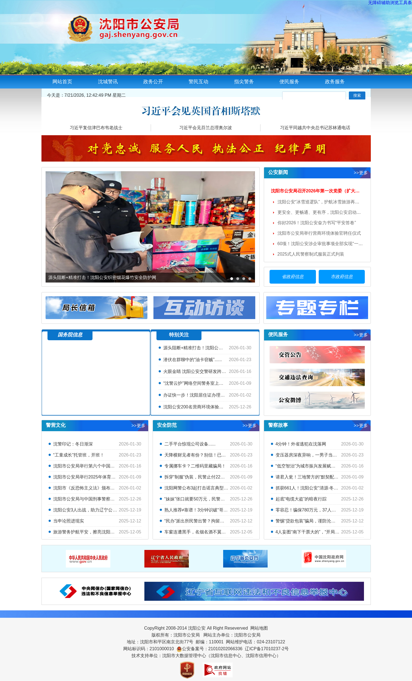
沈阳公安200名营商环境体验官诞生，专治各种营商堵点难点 (222, 407)
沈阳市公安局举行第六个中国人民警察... (92, 466)
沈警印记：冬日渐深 (73, 444)
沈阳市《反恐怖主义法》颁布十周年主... (92, 488)
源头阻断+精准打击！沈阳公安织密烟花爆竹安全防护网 (217, 347)
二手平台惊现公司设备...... (190, 444)
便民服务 (289, 81)
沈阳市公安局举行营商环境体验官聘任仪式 (319, 233)
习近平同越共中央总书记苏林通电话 (315, 127)
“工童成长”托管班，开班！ (79, 455)
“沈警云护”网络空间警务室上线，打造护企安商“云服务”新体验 (223, 383)
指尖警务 (244, 81)
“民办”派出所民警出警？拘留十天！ (198, 521)
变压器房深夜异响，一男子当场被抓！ (313, 455)
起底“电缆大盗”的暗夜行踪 (301, 499)
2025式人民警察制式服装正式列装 (311, 254)
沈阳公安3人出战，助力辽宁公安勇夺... (91, 510)
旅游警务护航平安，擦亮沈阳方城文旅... (92, 532)
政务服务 (335, 81)
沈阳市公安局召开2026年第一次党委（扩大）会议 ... (322, 191)
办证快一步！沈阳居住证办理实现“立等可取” (206, 395)
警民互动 (198, 81)
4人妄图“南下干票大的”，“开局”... (308, 532)
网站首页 (62, 81)
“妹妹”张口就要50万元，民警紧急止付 (201, 499)
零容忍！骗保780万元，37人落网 (308, 510)
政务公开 (153, 81)
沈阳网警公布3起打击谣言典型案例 (198, 488)
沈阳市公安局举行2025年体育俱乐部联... (93, 477)
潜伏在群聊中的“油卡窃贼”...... (192, 359)
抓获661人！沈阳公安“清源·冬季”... (309, 488)
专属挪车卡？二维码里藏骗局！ (195, 466)
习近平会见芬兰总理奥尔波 (205, 127)
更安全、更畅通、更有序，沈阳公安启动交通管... (325, 212)
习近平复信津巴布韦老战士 (96, 127)
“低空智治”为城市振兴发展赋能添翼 (310, 466)
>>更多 (361, 172)
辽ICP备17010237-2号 (267, 648)
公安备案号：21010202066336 (212, 648)
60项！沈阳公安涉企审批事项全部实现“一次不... (324, 243)
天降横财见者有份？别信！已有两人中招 (203, 455)
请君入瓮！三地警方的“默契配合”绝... (312, 477)
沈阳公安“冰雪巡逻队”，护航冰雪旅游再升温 (321, 202)
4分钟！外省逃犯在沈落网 (301, 444)
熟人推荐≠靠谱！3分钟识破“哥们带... (200, 510)
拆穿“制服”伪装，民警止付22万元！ (199, 477)
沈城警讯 (108, 81)
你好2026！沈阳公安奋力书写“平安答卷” (317, 222)
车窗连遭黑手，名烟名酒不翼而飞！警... (203, 532)
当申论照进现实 (68, 521)
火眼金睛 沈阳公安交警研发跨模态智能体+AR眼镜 (212, 371)
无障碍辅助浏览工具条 (390, 2)
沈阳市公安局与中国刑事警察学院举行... (92, 499)
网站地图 (259, 628)
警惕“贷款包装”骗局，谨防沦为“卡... (310, 521)
